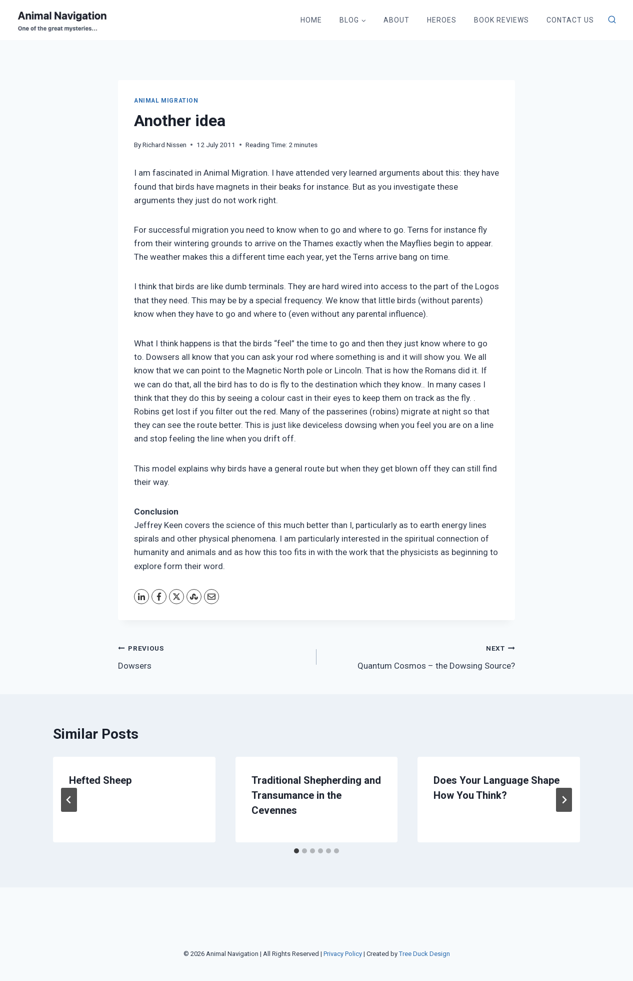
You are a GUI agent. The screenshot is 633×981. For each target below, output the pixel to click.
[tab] (296, 850)
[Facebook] (159, 596)
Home (311, 20)
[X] (176, 596)
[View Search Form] (612, 20)
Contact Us (570, 20)
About (397, 20)
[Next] (564, 800)
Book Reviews (501, 20)
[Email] (211, 596)
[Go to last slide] (69, 800)
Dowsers (213, 656)
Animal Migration (166, 100)
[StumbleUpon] (194, 596)
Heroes (441, 20)
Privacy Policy (343, 953)
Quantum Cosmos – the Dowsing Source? (420, 656)
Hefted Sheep (100, 780)
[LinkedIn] (141, 596)
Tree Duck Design (424, 953)
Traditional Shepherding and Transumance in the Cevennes (316, 795)
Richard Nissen (164, 145)
